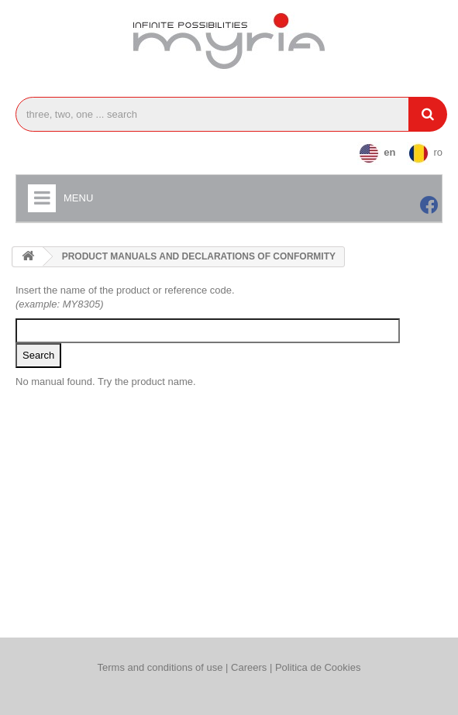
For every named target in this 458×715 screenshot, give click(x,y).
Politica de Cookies (318, 667)
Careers (250, 667)
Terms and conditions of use (160, 667)
